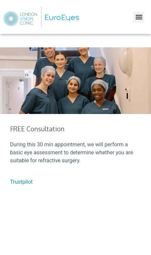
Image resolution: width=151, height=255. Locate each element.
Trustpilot (21, 182)
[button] (138, 17)
